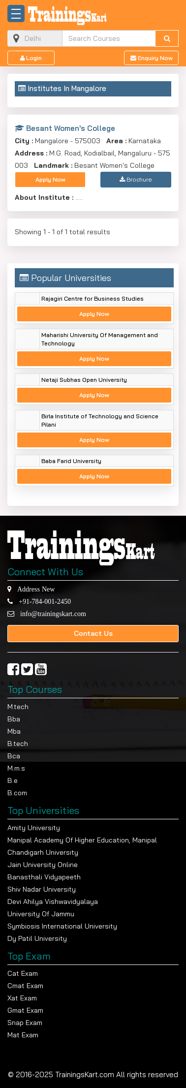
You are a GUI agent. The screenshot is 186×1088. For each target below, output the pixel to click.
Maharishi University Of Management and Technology (99, 339)
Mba (14, 731)
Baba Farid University (71, 461)
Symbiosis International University (62, 926)
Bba (13, 719)
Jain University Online (42, 864)
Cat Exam (22, 973)
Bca (13, 755)
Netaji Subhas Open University (84, 379)
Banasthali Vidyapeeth (44, 876)
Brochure (136, 179)
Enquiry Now (151, 58)
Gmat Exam (25, 1010)
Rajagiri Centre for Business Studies (92, 298)
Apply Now (50, 179)
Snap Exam (24, 1022)
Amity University (33, 827)
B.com (17, 792)
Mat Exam (22, 1034)
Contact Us (93, 633)
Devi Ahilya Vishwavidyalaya (52, 901)
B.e (12, 780)
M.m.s (16, 768)
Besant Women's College (65, 128)
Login (31, 58)
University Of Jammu (40, 913)
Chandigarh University (42, 852)
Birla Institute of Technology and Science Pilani (99, 420)
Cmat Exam (25, 985)
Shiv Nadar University (41, 889)
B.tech (17, 743)
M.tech (18, 706)
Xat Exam (22, 998)
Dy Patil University (37, 938)
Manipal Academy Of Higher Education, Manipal (82, 840)
